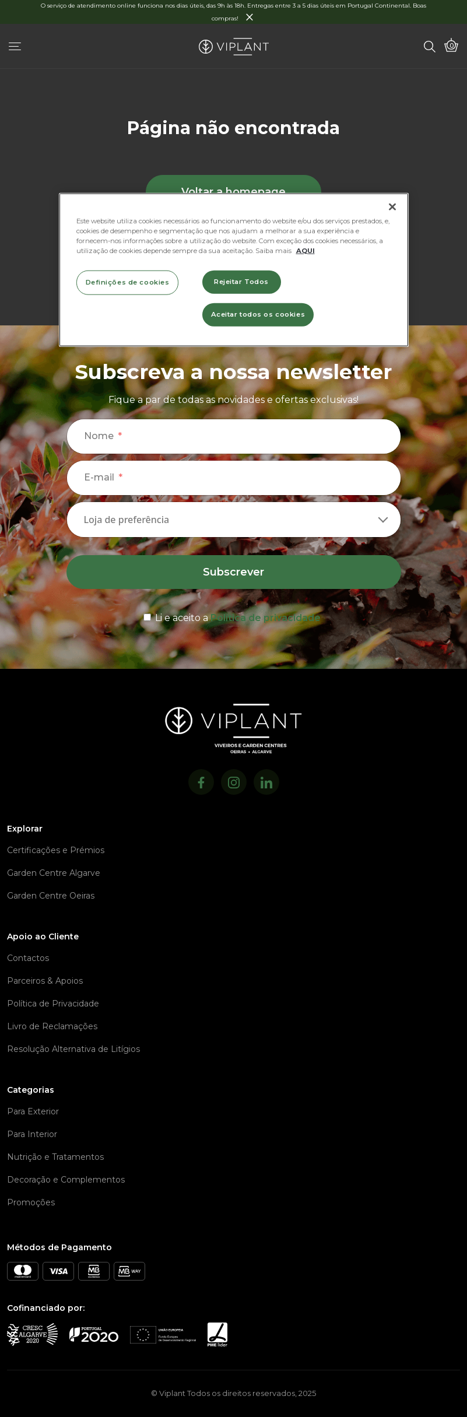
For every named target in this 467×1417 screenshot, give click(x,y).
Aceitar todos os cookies (258, 314)
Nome (99, 435)
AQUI (305, 250)
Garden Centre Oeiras (50, 895)
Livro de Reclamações (52, 1026)
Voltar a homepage (233, 191)
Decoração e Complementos (66, 1179)
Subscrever (233, 572)
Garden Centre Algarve (53, 873)
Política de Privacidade (53, 1003)
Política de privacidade (265, 617)
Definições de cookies (128, 282)
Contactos (28, 958)
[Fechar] (392, 206)
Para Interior (32, 1134)
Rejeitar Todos (241, 281)
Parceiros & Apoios (45, 981)
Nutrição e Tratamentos (55, 1157)
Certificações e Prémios (55, 850)
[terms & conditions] (233, 615)
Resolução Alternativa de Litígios (73, 1049)
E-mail (99, 477)
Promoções (31, 1202)
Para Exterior (33, 1111)
